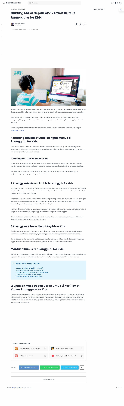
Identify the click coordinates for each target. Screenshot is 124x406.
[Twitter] (9, 402)
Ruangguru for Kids (46, 126)
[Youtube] (12, 402)
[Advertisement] (59, 48)
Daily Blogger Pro (13, 3)
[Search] (54, 3)
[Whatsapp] (18, 402)
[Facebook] (3, 402)
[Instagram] (6, 402)
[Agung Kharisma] (37, 23)
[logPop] (120, 3)
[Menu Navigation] (3, 3)
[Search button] (30, 3)
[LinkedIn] (15, 402)
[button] (112, 3)
